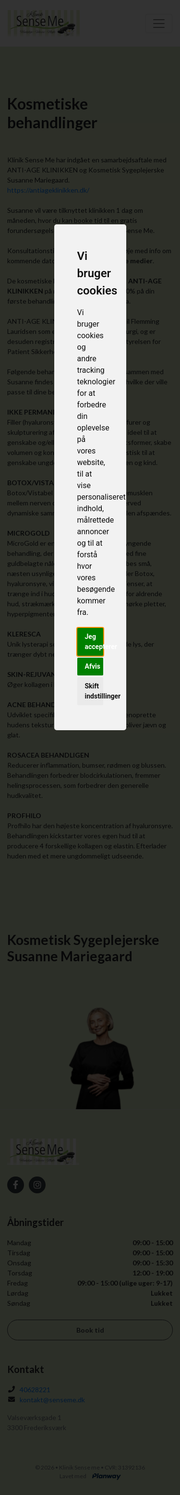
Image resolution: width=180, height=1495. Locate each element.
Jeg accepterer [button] (94, 641)
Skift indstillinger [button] (94, 691)
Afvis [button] (92, 666)
